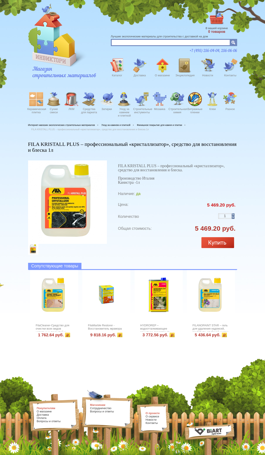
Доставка (140, 75)
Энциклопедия (185, 75)
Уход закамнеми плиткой (124, 111)
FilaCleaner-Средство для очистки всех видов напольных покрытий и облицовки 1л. (52, 330)
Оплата (42, 418)
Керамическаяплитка (36, 110)
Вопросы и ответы (49, 421)
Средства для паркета (89, 110)
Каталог (117, 75)
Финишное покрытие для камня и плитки (159, 125)
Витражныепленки (195, 110)
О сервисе (152, 416)
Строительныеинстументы (142, 110)
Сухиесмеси (54, 110)
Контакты (230, 75)
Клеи (212, 109)
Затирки (106, 109)
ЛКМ (71, 109)
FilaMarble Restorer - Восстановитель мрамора (105, 327)
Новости (207, 75)
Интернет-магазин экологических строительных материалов (61, 125)
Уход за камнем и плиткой (115, 125)
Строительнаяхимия (177, 110)
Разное (230, 109)
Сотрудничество (100, 408)
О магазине (162, 75)
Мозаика (159, 109)
